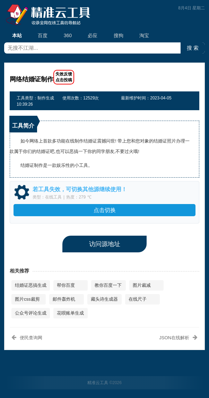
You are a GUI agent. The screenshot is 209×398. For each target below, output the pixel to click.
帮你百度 (66, 285)
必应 (92, 35)
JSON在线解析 (174, 337)
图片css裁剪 (27, 299)
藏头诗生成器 (104, 299)
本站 (17, 36)
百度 (42, 35)
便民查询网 (31, 337)
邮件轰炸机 (64, 299)
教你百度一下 (108, 285)
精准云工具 (97, 382)
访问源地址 (104, 244)
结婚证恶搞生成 (30, 285)
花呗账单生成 (70, 313)
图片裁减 (142, 285)
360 (68, 35)
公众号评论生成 (30, 313)
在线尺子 (138, 299)
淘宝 (144, 35)
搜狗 (118, 35)
